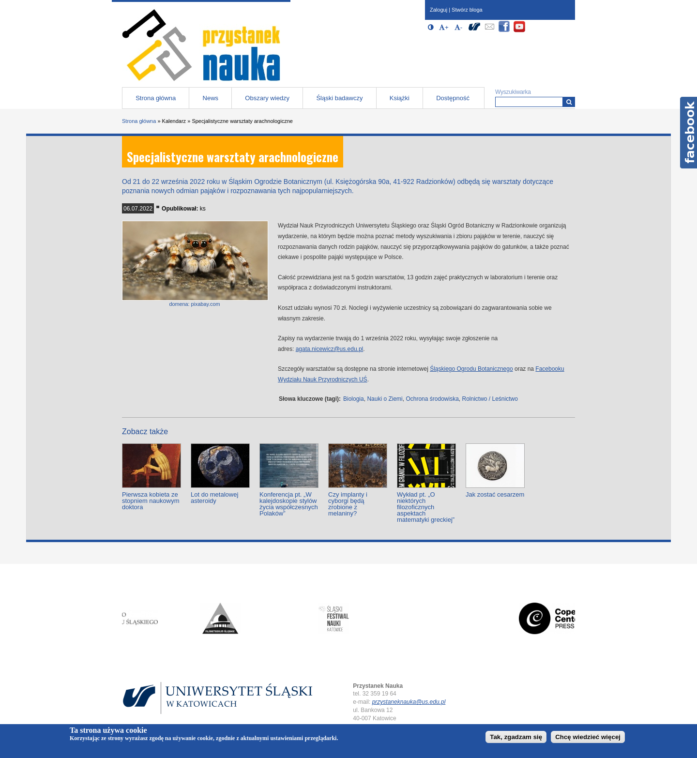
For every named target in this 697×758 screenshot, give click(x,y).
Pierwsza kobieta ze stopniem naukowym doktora (151, 501)
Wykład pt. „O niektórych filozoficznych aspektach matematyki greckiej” (426, 507)
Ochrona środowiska (432, 398)
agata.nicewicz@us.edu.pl (330, 349)
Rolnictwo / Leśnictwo (489, 398)
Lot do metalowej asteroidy (214, 497)
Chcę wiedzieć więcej (588, 737)
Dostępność (453, 98)
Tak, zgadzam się (516, 737)
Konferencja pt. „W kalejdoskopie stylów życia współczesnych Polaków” (288, 504)
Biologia (353, 398)
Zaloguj (438, 10)
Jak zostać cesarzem (495, 494)
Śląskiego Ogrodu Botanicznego (471, 368)
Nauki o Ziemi (384, 398)
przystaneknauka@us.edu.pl (409, 701)
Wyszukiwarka (513, 92)
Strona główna (156, 98)
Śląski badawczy (339, 98)
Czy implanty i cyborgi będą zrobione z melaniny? (347, 504)
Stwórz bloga (467, 10)
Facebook (688, 132)
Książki (399, 98)
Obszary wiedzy (267, 98)
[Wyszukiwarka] (569, 102)
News (211, 98)
